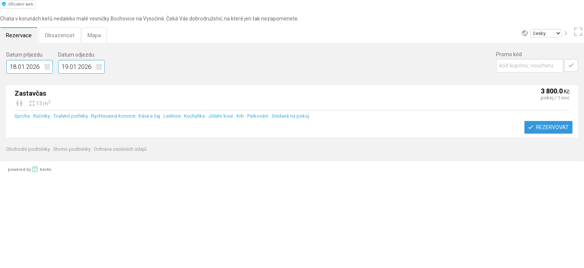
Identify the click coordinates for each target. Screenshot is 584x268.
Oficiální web (18, 4)
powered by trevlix (29, 169)
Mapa (94, 35)
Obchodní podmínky (28, 149)
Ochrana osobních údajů (120, 149)
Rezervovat (548, 127)
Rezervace (19, 35)
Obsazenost (59, 35)
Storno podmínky (72, 149)
